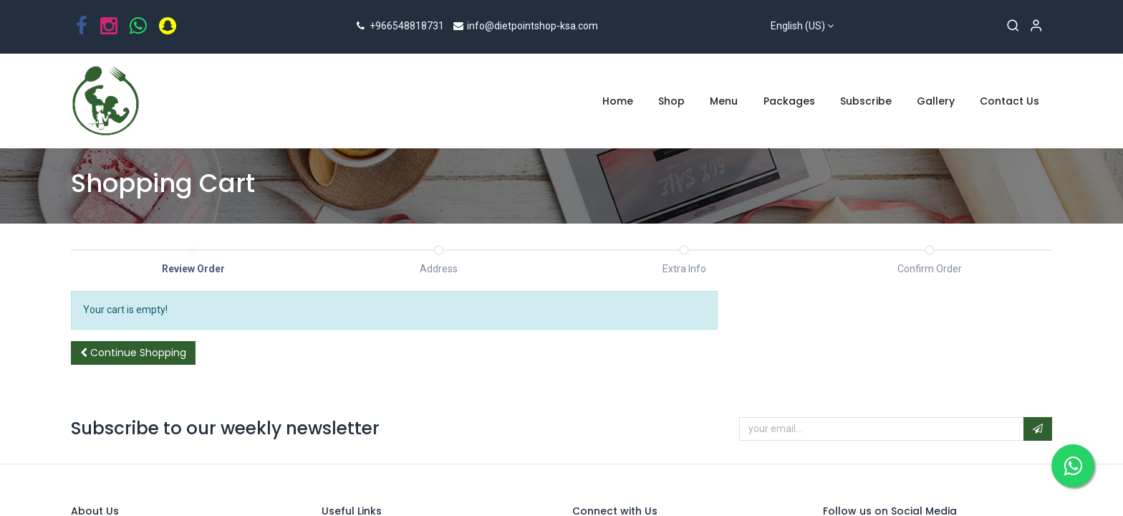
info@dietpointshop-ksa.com (525, 26)
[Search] (1013, 26)
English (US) (798, 26)
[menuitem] (618, 102)
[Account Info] (1036, 26)
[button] (133, 353)
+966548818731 (399, 26)
